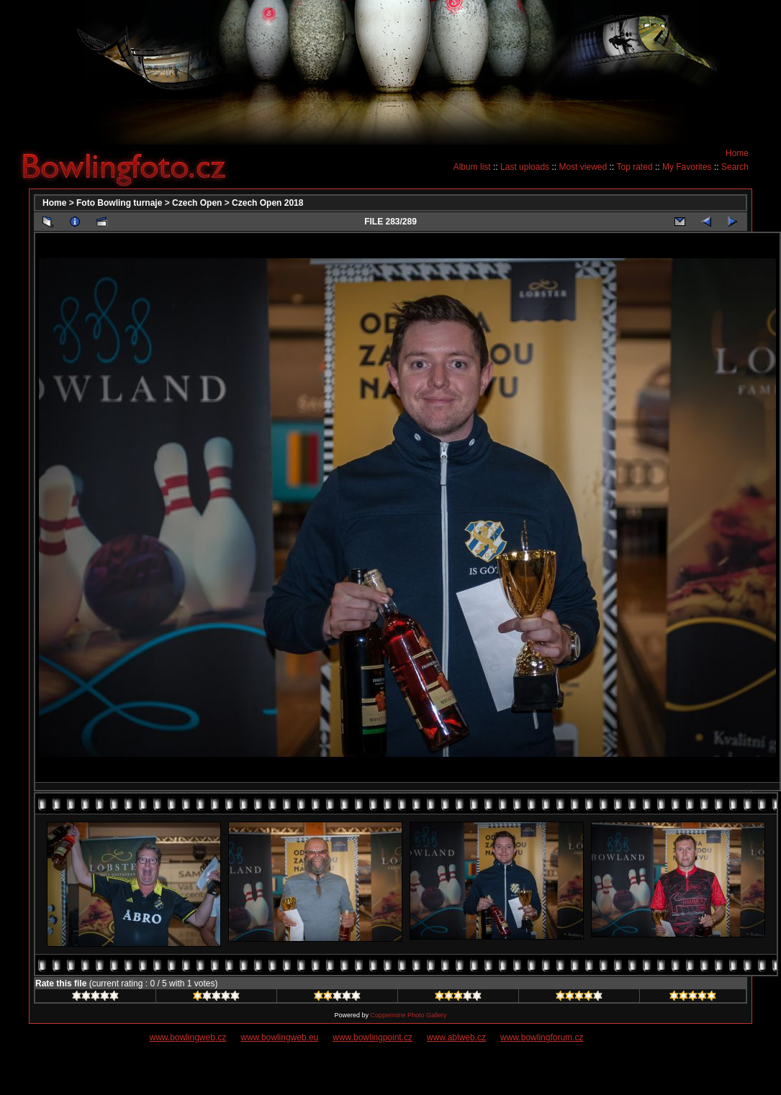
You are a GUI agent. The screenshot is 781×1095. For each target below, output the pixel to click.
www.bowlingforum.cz (541, 1037)
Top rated (635, 167)
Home (737, 153)
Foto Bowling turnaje (119, 203)
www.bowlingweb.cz (188, 1037)
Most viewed (583, 167)
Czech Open (197, 203)
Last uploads (524, 167)
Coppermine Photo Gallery (408, 1015)
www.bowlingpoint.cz (372, 1037)
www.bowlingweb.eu (279, 1037)
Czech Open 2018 (267, 203)
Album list (472, 167)
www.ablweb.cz (456, 1037)
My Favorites (687, 167)
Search (735, 167)
